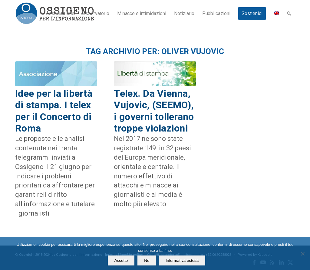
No (146, 260)
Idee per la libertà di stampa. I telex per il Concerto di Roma (53, 111)
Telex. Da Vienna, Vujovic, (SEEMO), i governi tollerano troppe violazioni (154, 111)
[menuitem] (60, 13)
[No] (302, 254)
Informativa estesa (182, 260)
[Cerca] (289, 13)
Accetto (121, 260)
